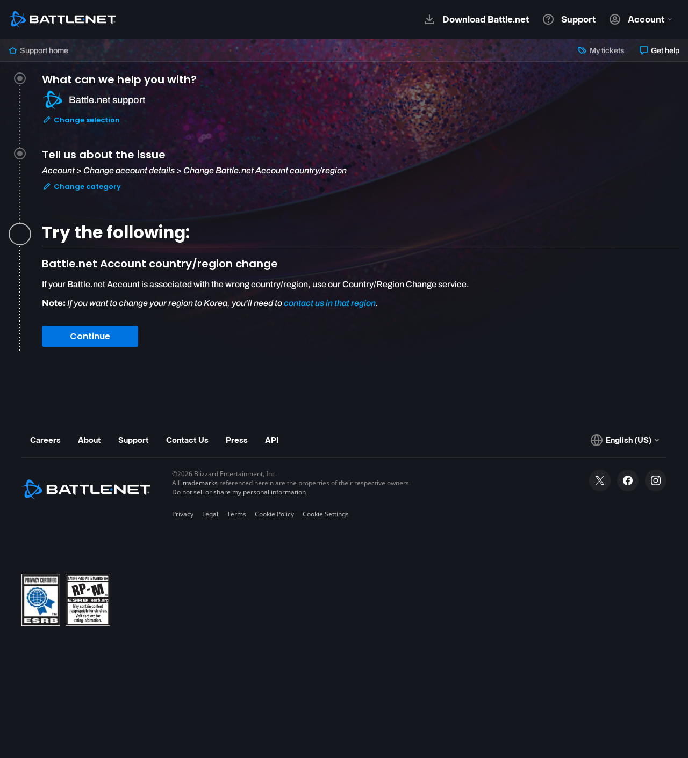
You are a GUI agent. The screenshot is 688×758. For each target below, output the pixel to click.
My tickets (601, 50)
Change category (81, 186)
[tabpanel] (360, 304)
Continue (90, 336)
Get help (659, 50)
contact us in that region (330, 303)
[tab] (360, 112)
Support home (38, 50)
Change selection (81, 120)
